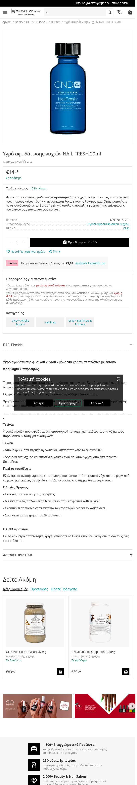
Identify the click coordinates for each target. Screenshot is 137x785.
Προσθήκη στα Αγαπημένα (25, 251)
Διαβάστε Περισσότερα (90, 263)
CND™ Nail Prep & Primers (80, 322)
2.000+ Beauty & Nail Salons (65, 776)
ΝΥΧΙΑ (19, 22)
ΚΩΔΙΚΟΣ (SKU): (12, 161)
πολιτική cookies (63, 388)
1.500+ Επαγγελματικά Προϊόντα (69, 744)
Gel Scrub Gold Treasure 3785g (26, 652)
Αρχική (7, 22)
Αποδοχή (97, 403)
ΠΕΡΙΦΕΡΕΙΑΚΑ (36, 22)
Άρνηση (39, 403)
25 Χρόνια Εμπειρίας (59, 760)
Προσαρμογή (68, 403)
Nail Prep (55, 22)
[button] (54, 251)
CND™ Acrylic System (20, 322)
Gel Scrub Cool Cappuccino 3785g (93, 652)
